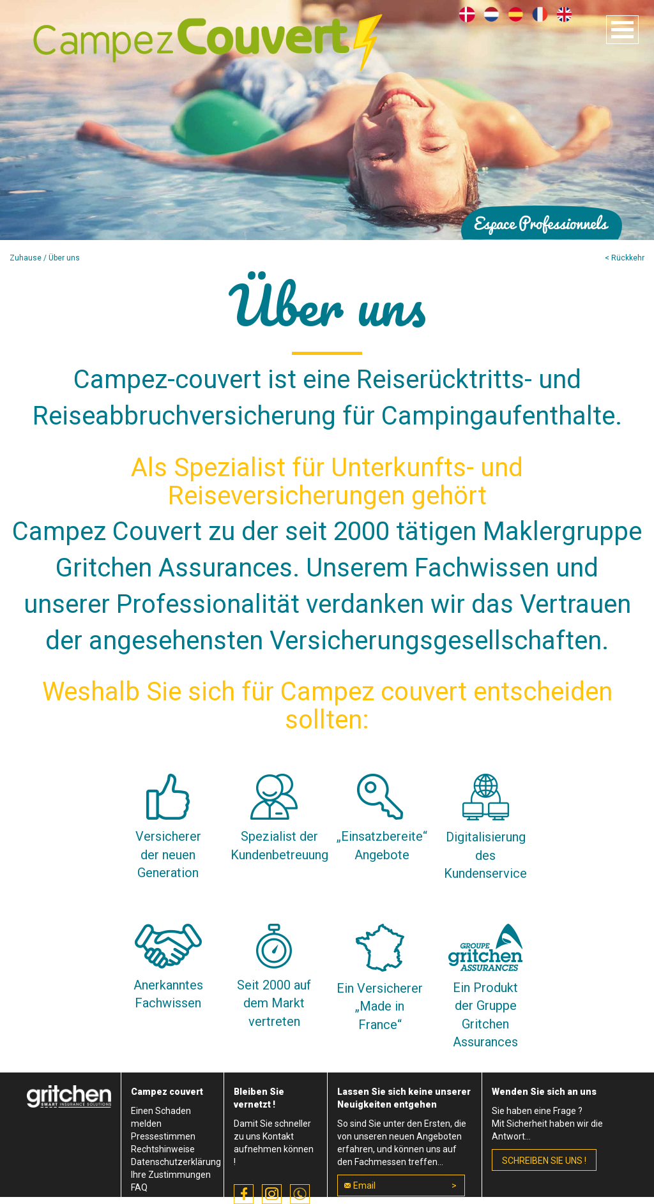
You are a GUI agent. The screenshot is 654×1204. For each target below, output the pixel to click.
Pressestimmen (163, 1136)
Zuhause (26, 257)
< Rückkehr (624, 257)
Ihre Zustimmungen (171, 1175)
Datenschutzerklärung (176, 1162)
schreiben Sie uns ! (544, 1160)
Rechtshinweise (163, 1149)
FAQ (139, 1187)
